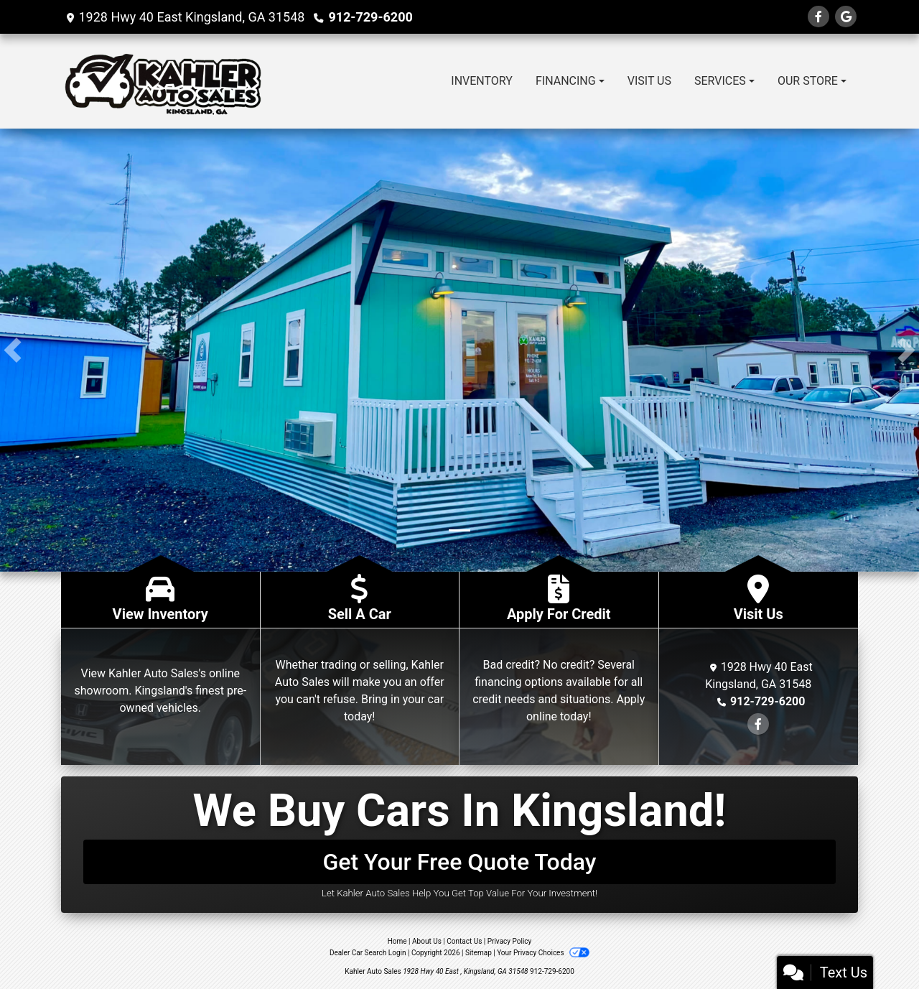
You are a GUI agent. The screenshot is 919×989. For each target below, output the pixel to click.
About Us (427, 941)
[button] (12, 350)
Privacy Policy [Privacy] (510, 941)
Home (397, 941)
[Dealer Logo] (163, 81)
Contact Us (464, 941)
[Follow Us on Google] (846, 17)
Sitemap (478, 953)
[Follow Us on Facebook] (818, 17)
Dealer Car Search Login (368, 953)
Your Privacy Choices (543, 953)
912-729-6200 (370, 16)
